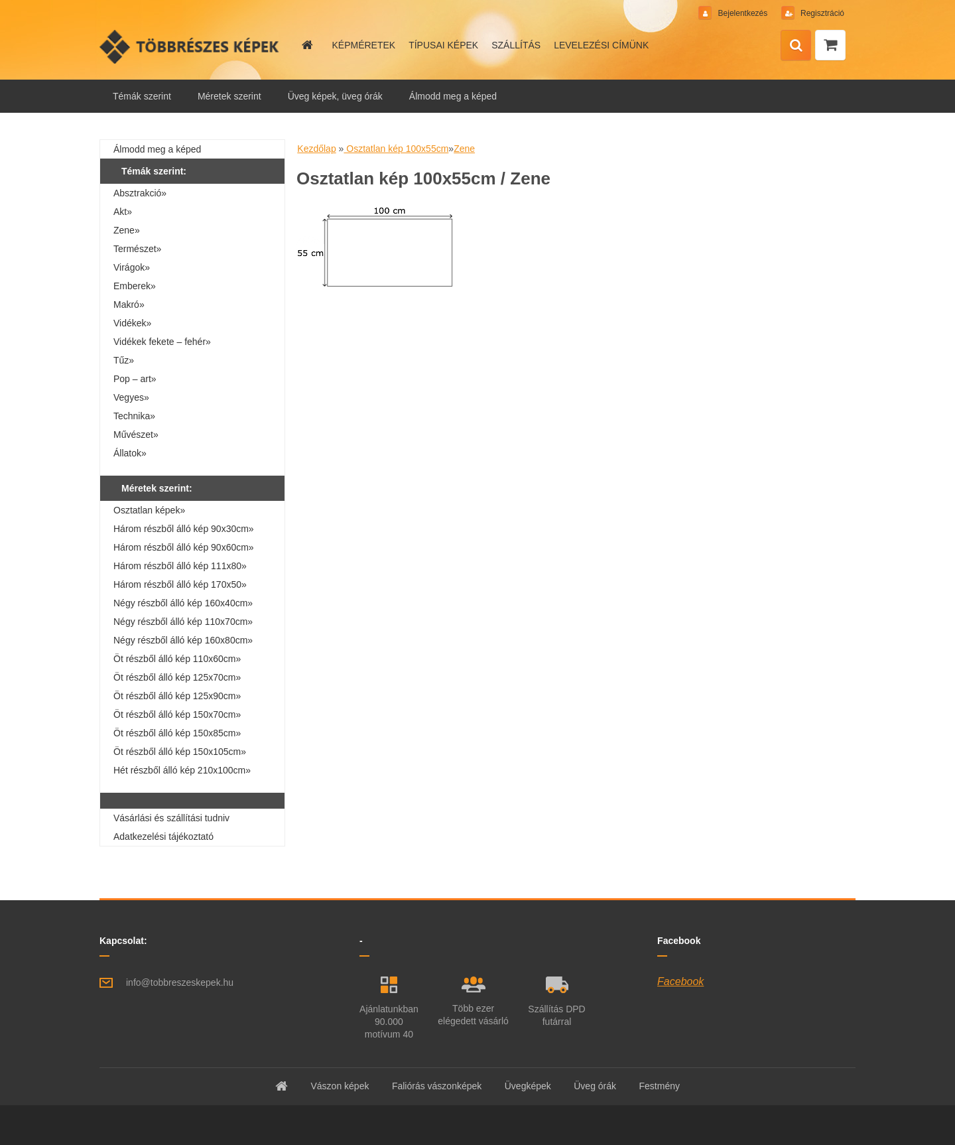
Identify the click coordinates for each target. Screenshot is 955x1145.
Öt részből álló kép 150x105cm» (179, 751)
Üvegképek (528, 1086)
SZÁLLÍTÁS (516, 45)
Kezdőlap (316, 148)
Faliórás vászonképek (436, 1086)
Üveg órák (595, 1086)
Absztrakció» (139, 193)
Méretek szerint (229, 96)
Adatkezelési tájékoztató (163, 836)
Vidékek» (132, 323)
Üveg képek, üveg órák (335, 96)
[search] (795, 46)
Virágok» (131, 267)
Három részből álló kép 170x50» (180, 584)
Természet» (137, 248)
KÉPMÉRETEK (363, 45)
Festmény (659, 1086)
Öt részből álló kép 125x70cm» (177, 677)
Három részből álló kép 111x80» (180, 566)
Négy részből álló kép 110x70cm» (183, 621)
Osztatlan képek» (149, 510)
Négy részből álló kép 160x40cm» (183, 603)
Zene (464, 148)
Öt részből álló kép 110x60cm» (177, 658)
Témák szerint (142, 96)
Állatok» (130, 453)
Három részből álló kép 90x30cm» (183, 528)
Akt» (122, 211)
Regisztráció (821, 13)
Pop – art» (135, 378)
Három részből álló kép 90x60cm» (183, 547)
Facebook (680, 981)
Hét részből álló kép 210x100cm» (182, 770)
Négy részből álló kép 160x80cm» (183, 640)
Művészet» (136, 434)
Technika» (134, 416)
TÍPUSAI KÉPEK (443, 45)
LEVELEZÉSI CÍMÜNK (601, 45)
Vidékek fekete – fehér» (162, 341)
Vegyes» (131, 397)
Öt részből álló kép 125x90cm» (177, 696)
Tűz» (123, 360)
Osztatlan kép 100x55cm (396, 148)
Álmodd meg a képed (453, 96)
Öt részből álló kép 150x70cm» (177, 714)
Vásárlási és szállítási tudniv (171, 818)
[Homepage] (306, 45)
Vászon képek (339, 1086)
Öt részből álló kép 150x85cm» (177, 733)
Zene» (126, 230)
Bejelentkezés (742, 13)
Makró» (129, 304)
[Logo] (190, 46)
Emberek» (134, 286)
